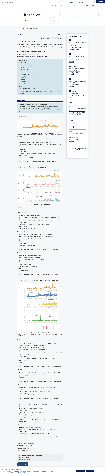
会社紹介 (87, 6)
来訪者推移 (71, 141)
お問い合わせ (100, 1)
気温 (70, 97)
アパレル (83, 112)
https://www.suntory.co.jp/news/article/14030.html (31, 51)
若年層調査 (77, 49)
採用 (93, 6)
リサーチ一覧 (22, 464)
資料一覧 (81, 2)
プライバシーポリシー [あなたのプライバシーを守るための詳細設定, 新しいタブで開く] (21, 473)
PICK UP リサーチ (72, 112)
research (48, 38)
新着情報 (72, 2)
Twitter (83, 125)
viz (90, 2)
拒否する (80, 471)
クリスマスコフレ (77, 153)
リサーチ (68, 6)
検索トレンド (60, 38)
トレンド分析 (74, 47)
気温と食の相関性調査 (73, 93)
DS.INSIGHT (43, 38)
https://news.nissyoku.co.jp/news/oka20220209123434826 (32, 56)
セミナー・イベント (78, 6)
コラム (61, 6)
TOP (20, 28)
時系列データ (77, 114)
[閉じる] (102, 471)
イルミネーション (77, 139)
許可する (90, 471)
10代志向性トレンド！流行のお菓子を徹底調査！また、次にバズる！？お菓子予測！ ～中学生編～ (77, 44)
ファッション (71, 114)
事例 (56, 6)
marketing (71, 95)
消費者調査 (71, 49)
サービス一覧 (49, 6)
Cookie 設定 (71, 471)
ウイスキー (54, 38)
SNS (70, 47)
